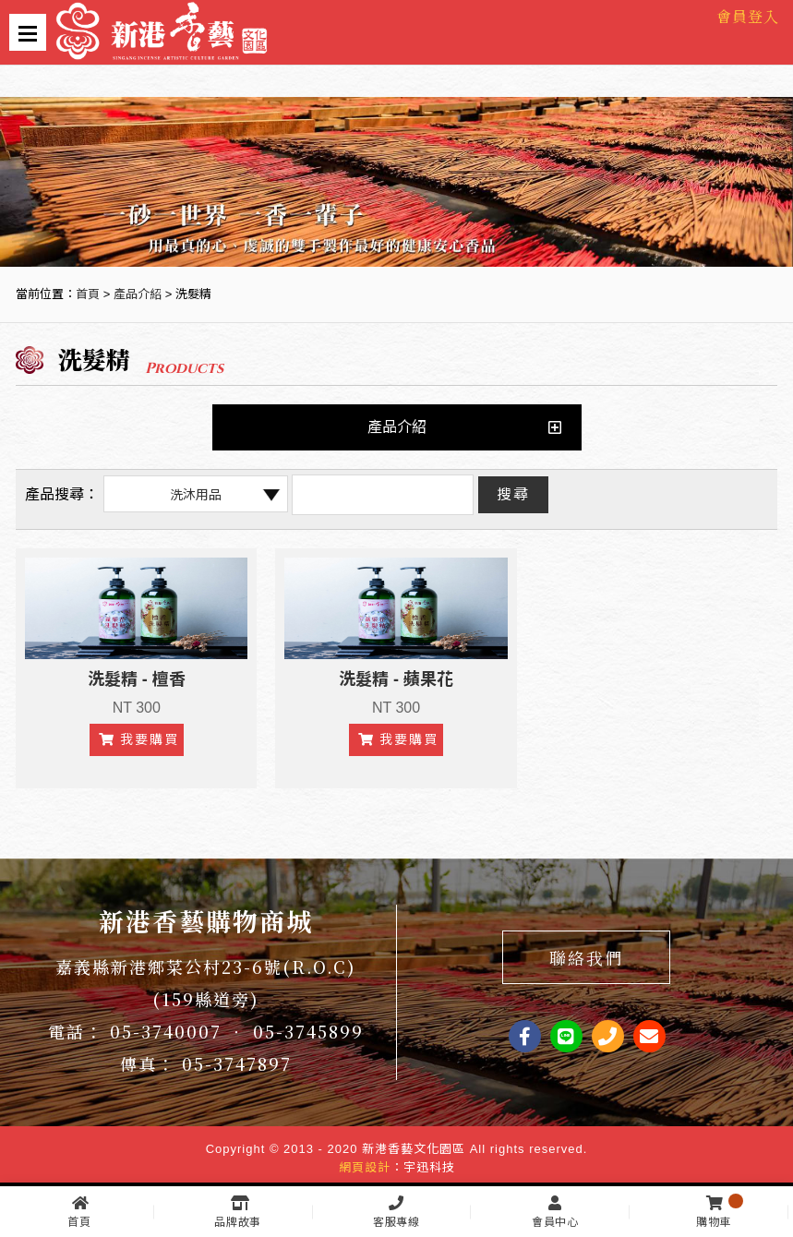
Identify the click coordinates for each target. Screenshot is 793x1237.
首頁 (88, 294)
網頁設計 (364, 1167)
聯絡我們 (586, 957)
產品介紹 (138, 294)
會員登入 (747, 16)
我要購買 (139, 739)
